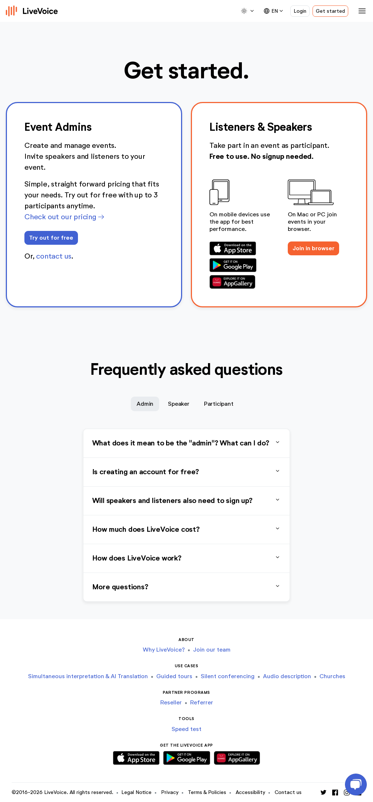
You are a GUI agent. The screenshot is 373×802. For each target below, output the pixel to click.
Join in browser (313, 248)
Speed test (186, 729)
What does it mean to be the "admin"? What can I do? (186, 443)
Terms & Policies (207, 792)
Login (300, 11)
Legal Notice (136, 792)
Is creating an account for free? (186, 472)
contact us (53, 256)
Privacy (169, 792)
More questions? (186, 587)
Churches (332, 676)
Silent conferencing (228, 676)
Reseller (171, 702)
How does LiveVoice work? (186, 558)
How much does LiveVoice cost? (186, 529)
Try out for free (51, 237)
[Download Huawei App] (238, 282)
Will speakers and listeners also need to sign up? (186, 500)
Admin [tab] (145, 403)
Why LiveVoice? (164, 649)
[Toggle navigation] (360, 11)
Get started (330, 11)
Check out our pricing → (64, 216)
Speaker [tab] (178, 403)
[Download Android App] (238, 265)
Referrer (201, 702)
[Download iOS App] (238, 248)
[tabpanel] (186, 515)
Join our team (212, 649)
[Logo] (32, 11)
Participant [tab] (218, 403)
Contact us (288, 792)
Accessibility (250, 792)
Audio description (287, 676)
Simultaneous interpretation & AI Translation (88, 676)
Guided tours (174, 676)
